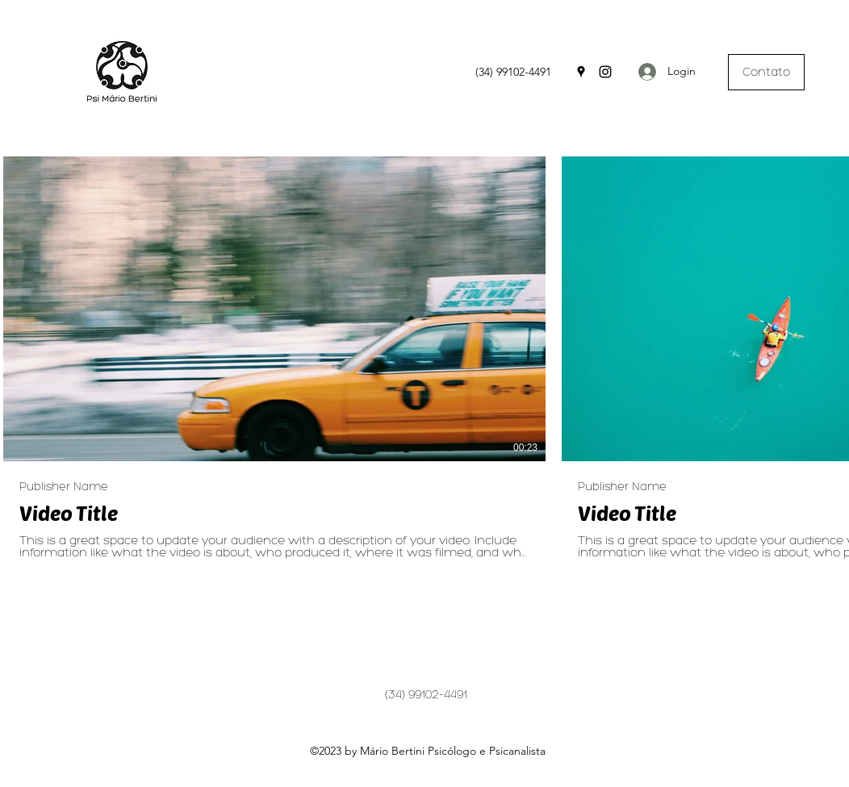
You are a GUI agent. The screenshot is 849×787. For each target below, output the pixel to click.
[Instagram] (605, 72)
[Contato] (766, 72)
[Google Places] (581, 72)
